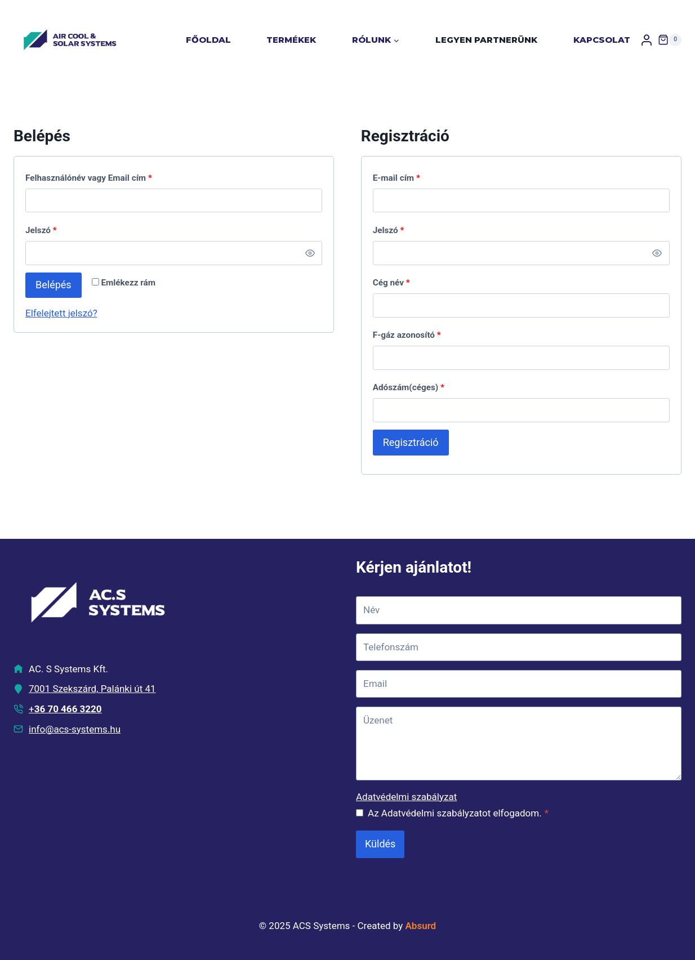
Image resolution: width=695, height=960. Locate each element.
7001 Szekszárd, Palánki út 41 (92, 688)
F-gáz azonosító (407, 335)
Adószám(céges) (408, 387)
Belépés (53, 285)
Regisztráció (411, 442)
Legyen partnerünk (486, 39)
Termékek (291, 39)
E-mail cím (396, 178)
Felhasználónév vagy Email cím (88, 178)
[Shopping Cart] (669, 40)
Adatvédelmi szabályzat (406, 796)
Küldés (380, 844)
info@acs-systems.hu (75, 729)
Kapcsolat (601, 39)
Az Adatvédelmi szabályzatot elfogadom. (458, 813)
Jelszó (41, 230)
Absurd (421, 925)
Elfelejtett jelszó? (61, 313)
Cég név (391, 283)
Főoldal (208, 39)
